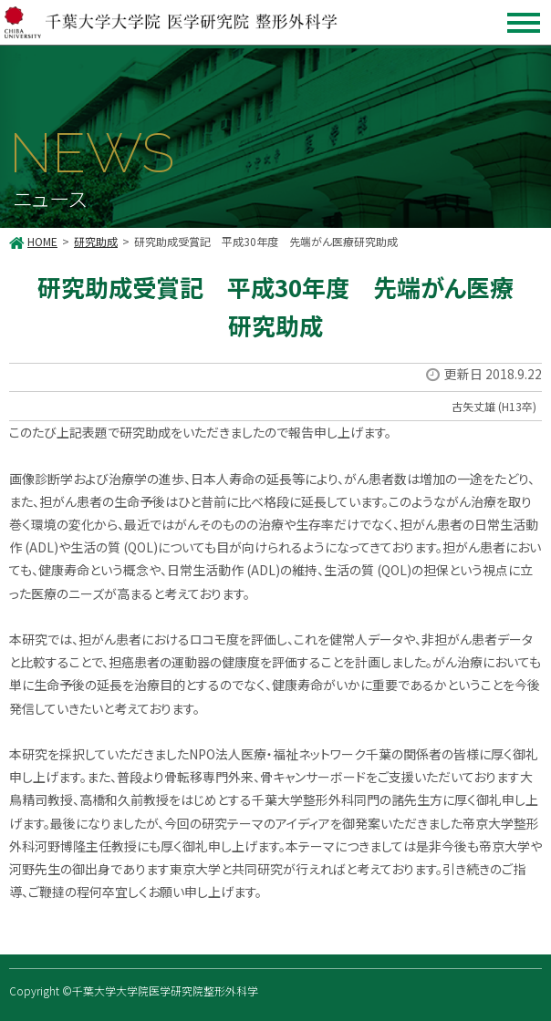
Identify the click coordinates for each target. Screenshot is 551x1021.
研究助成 (96, 241)
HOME (42, 241)
